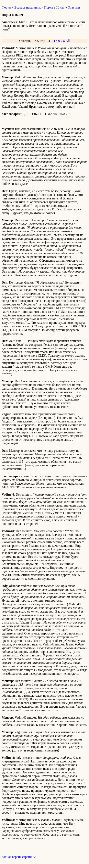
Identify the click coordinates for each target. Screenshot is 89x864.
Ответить (74, 7)
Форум (6, 7)
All (68, 40)
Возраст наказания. (27, 7)
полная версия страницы (19, 857)
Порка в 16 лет (54, 7)
